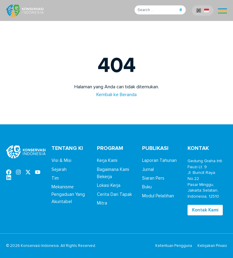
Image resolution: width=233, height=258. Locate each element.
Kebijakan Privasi (212, 245)
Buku (147, 187)
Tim (55, 178)
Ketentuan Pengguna (173, 245)
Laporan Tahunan (159, 160)
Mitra (102, 203)
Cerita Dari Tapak (114, 194)
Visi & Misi (61, 160)
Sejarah (59, 169)
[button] (181, 9)
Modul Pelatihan (158, 196)
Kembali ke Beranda (116, 95)
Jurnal (148, 169)
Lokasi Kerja (108, 185)
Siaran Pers (153, 178)
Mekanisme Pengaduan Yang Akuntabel (68, 194)
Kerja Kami (107, 160)
